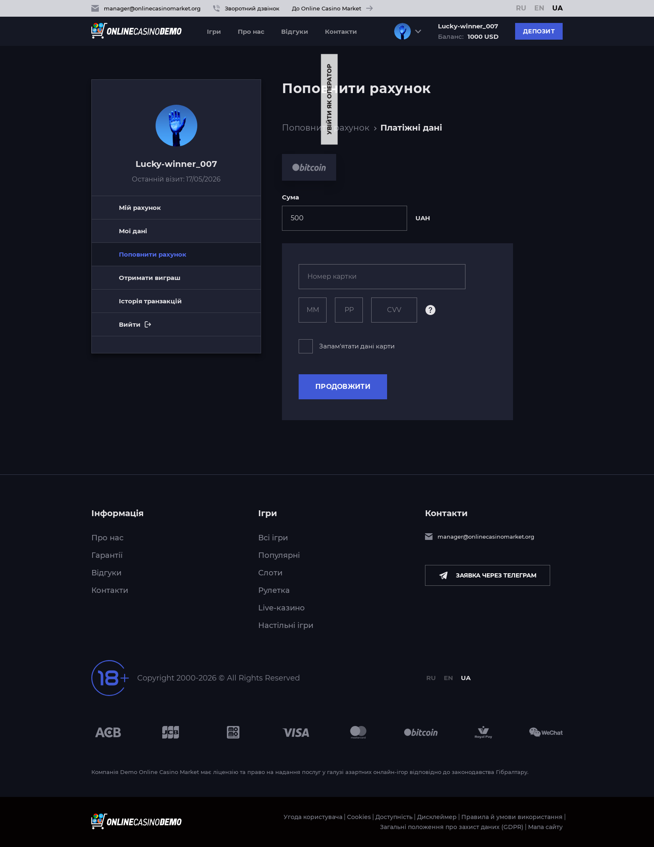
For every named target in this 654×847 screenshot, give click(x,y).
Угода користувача (313, 817)
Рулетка (274, 590)
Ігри (214, 31)
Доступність (394, 817)
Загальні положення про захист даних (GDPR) (451, 827)
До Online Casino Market (332, 8)
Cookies (359, 817)
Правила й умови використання (512, 817)
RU (521, 8)
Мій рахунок (140, 208)
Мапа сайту (545, 827)
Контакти (341, 31)
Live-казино (281, 608)
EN (539, 8)
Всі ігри (273, 537)
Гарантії (107, 555)
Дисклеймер (437, 817)
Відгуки (294, 31)
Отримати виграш (150, 278)
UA (557, 8)
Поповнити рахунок (326, 128)
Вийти (160, 328)
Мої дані (133, 231)
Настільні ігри (285, 625)
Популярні (279, 555)
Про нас (251, 31)
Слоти (270, 572)
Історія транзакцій (150, 301)
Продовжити (342, 387)
